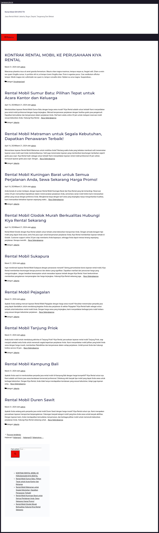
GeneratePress (50, 528)
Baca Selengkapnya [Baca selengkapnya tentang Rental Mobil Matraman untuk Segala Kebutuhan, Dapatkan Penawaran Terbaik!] (47, 159)
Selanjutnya (38, 438)
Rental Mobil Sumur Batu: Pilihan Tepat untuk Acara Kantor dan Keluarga (28, 481)
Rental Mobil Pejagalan (27, 292)
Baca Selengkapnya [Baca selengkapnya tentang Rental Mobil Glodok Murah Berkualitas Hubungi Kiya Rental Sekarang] (35, 240)
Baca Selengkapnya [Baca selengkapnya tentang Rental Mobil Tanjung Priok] (31, 348)
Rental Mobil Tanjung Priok (31, 328)
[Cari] (15, 454)
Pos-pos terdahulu (14, 435)
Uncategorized (19, 82)
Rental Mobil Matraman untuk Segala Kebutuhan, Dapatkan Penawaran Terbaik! (27, 490)
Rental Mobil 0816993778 (15, 12)
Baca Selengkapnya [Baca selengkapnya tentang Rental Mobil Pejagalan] (46, 312)
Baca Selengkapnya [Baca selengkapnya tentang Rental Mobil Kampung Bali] (17, 384)
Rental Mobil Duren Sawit (30, 400)
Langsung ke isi (7, 2)
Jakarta (16, 123)
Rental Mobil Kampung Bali (32, 364)
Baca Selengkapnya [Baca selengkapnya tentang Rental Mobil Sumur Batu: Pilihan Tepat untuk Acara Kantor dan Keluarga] (48, 118)
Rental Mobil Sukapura (27, 256)
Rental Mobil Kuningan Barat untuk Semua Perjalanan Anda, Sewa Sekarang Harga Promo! (29, 498)
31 (27, 438)
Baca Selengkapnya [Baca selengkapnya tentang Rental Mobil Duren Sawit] (55, 420)
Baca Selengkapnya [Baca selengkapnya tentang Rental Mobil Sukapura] (90, 276)
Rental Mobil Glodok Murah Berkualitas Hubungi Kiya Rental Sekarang (28, 507)
